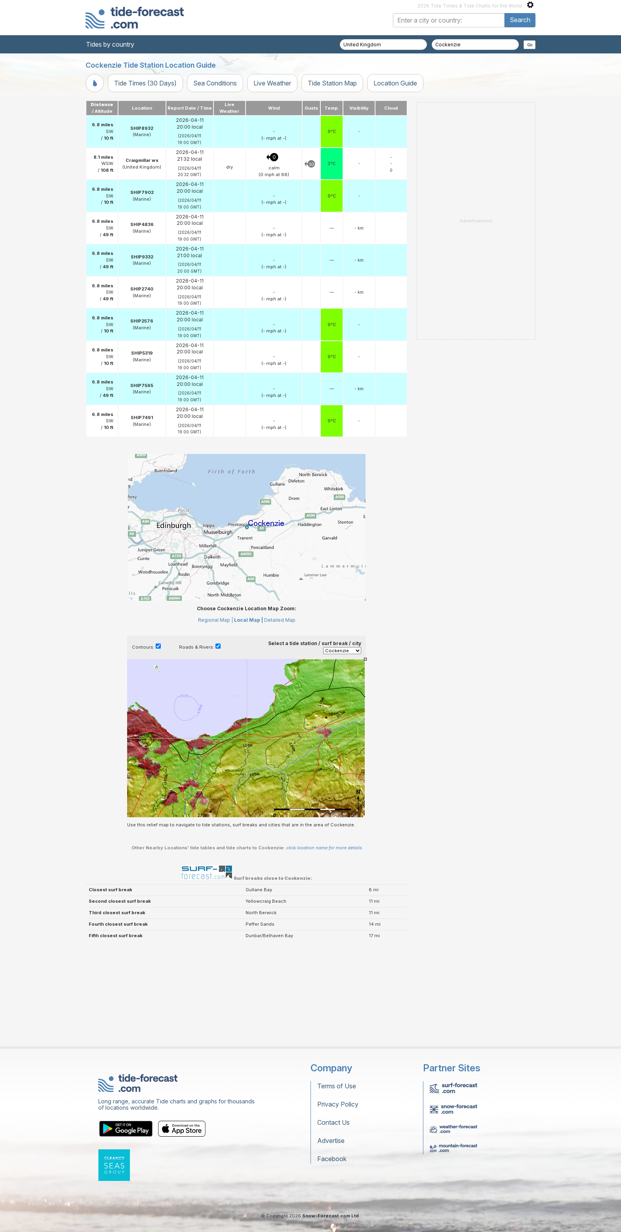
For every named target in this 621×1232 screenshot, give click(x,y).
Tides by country (110, 44)
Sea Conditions (215, 83)
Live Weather (272, 83)
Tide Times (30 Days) (145, 83)
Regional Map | (215, 620)
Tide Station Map (332, 83)
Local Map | (248, 620)
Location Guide (395, 83)
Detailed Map (279, 620)
